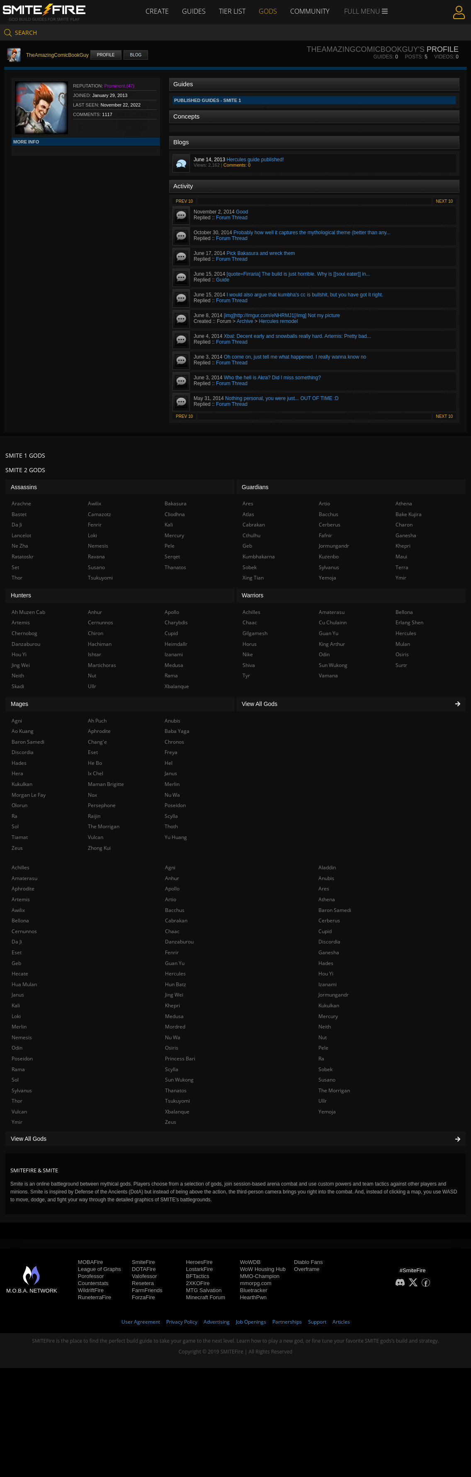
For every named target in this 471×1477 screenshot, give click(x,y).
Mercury (328, 1016)
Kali (16, 1005)
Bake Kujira (409, 514)
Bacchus (175, 910)
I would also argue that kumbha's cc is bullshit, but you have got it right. (304, 295)
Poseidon (22, 1058)
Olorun (19, 805)
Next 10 (444, 201)
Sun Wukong (179, 1079)
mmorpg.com (256, 1283)
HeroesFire (199, 1262)
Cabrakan (176, 920)
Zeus (170, 1121)
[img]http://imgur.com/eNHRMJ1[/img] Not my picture (282, 315)
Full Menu (366, 11)
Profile (106, 55)
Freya (171, 752)
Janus (18, 994)
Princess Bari (180, 1058)
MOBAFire (90, 1262)
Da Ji (17, 941)
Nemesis (22, 1037)
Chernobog (24, 633)
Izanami (327, 984)
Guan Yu (175, 963)
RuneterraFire (94, 1297)
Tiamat (20, 837)
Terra (402, 567)
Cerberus (329, 920)
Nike (248, 654)
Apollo (172, 888)
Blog (136, 55)
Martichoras (102, 665)
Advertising (217, 1321)
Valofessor (144, 1276)
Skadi (18, 686)
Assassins (24, 487)
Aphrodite (23, 888)
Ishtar (94, 654)
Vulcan (19, 1111)
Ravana (96, 556)
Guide (222, 280)
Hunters (21, 595)
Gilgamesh (255, 633)
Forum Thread (232, 218)
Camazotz (99, 514)
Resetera (143, 1283)
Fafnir (325, 535)
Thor (17, 1100)
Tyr (246, 675)
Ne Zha (20, 545)
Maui (401, 556)
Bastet (19, 514)
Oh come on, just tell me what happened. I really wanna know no (295, 357)
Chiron (95, 633)
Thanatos (176, 1090)
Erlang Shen (409, 622)
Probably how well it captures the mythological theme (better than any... (312, 232)
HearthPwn (253, 1297)
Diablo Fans (308, 1262)
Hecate (20, 973)
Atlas (248, 514)
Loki (16, 1016)
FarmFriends (147, 1290)
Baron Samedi (334, 910)
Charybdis (176, 622)
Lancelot (21, 535)
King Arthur (332, 644)
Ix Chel (95, 773)
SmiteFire (143, 1262)
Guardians (255, 487)
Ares (323, 888)
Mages (19, 704)
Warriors (252, 595)
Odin (17, 1047)
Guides (194, 11)
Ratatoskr (23, 556)
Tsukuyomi (177, 1100)
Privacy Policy (181, 1321)
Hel (168, 762)
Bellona (20, 920)
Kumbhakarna (259, 556)
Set (15, 567)
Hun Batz (175, 984)
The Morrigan (334, 1090)
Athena (326, 899)
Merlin (19, 1026)
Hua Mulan (24, 984)
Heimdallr (176, 644)
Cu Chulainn (333, 622)
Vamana (328, 675)
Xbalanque (177, 1111)
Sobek (325, 1069)
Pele (323, 1047)
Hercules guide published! (255, 159)
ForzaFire (143, 1297)
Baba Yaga (177, 731)
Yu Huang (176, 837)
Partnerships (287, 1321)
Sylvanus (22, 1090)
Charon (404, 524)
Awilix (18, 910)
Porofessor (91, 1276)
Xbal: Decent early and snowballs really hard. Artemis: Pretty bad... (297, 336)
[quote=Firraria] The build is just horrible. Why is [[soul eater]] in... (298, 274)
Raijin (94, 816)
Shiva (249, 665)
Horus (250, 644)
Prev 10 (184, 201)
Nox (92, 794)
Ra (321, 1058)
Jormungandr (333, 994)
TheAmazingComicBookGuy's (365, 49)
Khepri (172, 1005)
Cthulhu (251, 535)
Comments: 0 (236, 164)
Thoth (171, 826)
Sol (15, 1079)
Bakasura (176, 503)
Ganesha (328, 952)
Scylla (171, 1069)
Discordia (329, 941)
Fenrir (172, 952)
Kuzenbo (329, 556)
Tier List (232, 11)
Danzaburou (179, 941)
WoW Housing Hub (263, 1269)
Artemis (21, 899)
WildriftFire (91, 1290)
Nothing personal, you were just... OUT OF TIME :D (282, 398)
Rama (18, 1069)
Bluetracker (253, 1290)
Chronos (174, 741)
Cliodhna (175, 514)
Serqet (172, 556)
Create (157, 11)
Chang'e (97, 741)
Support (317, 1321)
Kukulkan (328, 1005)
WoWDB (250, 1262)
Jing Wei (174, 994)
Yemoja (327, 1111)
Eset (17, 952)
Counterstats (93, 1283)
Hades (325, 963)
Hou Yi (325, 973)
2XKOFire (197, 1283)
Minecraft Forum (205, 1297)
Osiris (171, 1047)
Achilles (20, 867)
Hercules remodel (278, 321)
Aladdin (327, 867)
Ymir (17, 1121)
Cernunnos (24, 931)
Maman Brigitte (106, 784)
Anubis (326, 878)
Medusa (174, 1016)
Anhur (172, 878)
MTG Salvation (203, 1290)
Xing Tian (253, 577)
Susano (326, 1079)
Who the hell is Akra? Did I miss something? (272, 378)
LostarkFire (199, 1269)
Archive (245, 321)
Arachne (21, 503)
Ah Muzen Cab (28, 612)
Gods (268, 11)
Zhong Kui (99, 847)
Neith (324, 1026)
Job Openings (251, 1321)
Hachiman (100, 644)
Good (242, 212)
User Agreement (140, 1321)
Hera (17, 773)
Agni (170, 867)
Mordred (175, 1026)
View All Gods (235, 1138)
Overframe (306, 1269)
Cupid (325, 931)
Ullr (322, 1100)
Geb (16, 963)
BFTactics (197, 1276)
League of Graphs (99, 1269)
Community (309, 11)
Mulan (403, 644)
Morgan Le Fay (29, 794)
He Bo (95, 762)
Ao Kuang (23, 731)
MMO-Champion (259, 1276)
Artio (170, 899)
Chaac (172, 931)
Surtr (401, 665)
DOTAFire (144, 1269)
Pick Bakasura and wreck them (260, 253)
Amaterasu (24, 878)
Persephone (102, 805)
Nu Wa (172, 1037)
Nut (322, 1037)
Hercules (175, 973)
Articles (341, 1321)
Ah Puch (97, 720)
